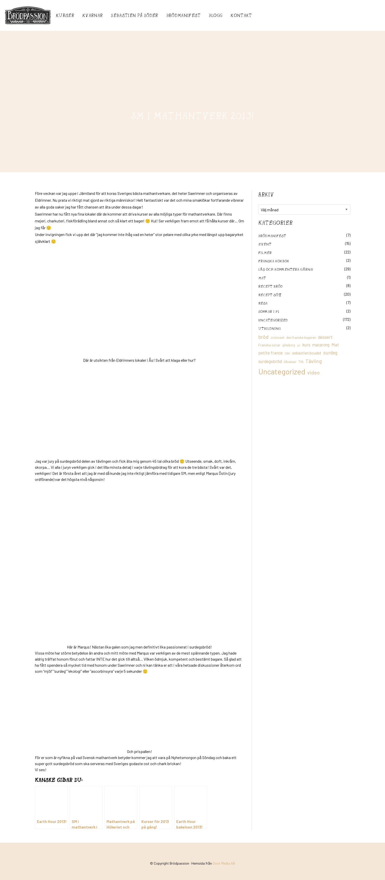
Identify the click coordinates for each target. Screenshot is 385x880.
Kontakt (241, 15)
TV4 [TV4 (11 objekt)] (300, 362)
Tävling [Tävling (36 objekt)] (313, 361)
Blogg (216, 15)
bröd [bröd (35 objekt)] (263, 337)
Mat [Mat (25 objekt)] (335, 344)
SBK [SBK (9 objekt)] (287, 353)
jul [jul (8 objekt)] (298, 345)
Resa (262, 303)
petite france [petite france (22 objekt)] (270, 352)
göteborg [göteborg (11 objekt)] (288, 345)
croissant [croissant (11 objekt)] (277, 337)
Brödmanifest (183, 15)
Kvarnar (92, 15)
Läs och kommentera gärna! (285, 269)
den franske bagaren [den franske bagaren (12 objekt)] (301, 337)
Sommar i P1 (268, 311)
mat (262, 278)
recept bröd (270, 286)
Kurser (65, 15)
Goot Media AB (224, 863)
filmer (265, 252)
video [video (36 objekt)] (313, 372)
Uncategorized (273, 320)
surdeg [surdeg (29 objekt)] (330, 352)
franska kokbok (273, 261)
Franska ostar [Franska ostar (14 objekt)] (269, 345)
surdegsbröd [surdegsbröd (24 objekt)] (270, 361)
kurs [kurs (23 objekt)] (306, 344)
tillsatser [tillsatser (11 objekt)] (290, 362)
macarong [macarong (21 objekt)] (320, 344)
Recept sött (269, 295)
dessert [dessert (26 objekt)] (325, 337)
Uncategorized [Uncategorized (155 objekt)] (281, 371)
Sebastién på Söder (134, 15)
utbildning (269, 328)
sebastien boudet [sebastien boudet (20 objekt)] (306, 352)
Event (264, 244)
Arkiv (266, 194)
